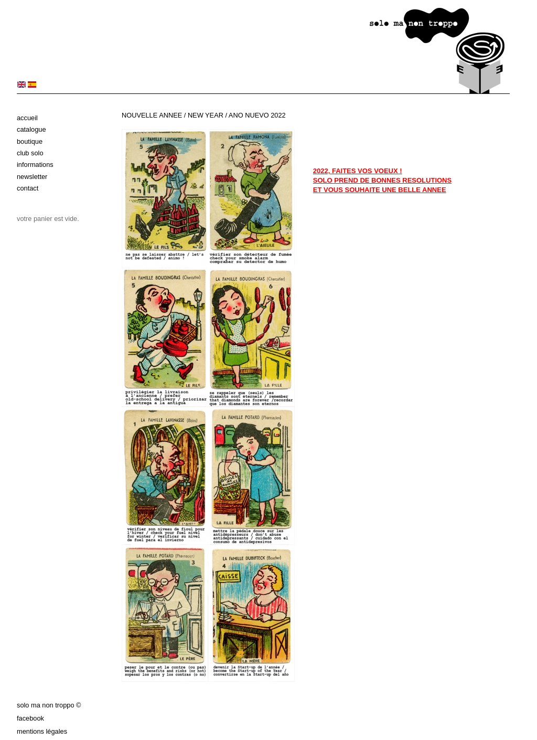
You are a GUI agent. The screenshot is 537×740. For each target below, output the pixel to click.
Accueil (27, 118)
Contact (27, 188)
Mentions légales (42, 731)
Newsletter (32, 177)
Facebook (30, 718)
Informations (35, 164)
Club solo (30, 153)
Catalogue (31, 129)
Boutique (29, 141)
